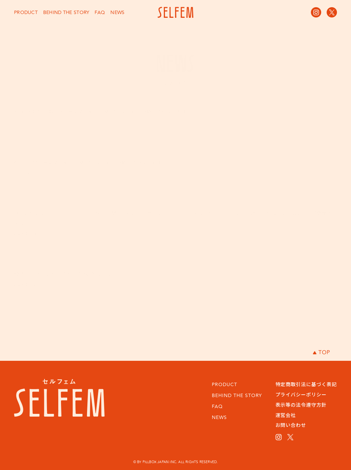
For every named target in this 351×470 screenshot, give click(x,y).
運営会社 (286, 414)
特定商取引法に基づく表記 (306, 384)
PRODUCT (26, 12)
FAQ (100, 12)
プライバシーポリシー (301, 394)
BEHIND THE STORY (66, 12)
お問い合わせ (291, 424)
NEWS (117, 12)
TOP (321, 352)
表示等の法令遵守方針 (301, 404)
